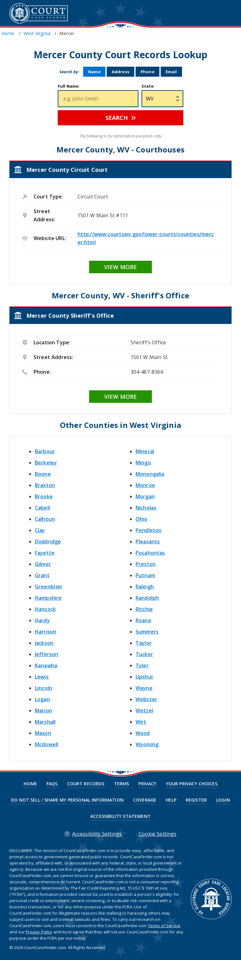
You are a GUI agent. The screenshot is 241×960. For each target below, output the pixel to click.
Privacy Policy (39, 932)
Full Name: (69, 86)
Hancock (45, 609)
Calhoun (45, 519)
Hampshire (48, 597)
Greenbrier (49, 586)
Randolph (147, 597)
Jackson (44, 642)
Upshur (144, 676)
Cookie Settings (157, 833)
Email (171, 71)
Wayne (144, 688)
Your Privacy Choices (191, 784)
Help (171, 800)
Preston (146, 564)
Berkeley (46, 462)
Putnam (145, 575)
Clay (40, 530)
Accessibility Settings (97, 833)
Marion (43, 710)
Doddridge (48, 541)
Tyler (142, 665)
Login (223, 800)
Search (116, 117)
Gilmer (43, 564)
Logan (42, 699)
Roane (143, 620)
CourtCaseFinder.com (38, 13)
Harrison (45, 631)
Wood (143, 733)
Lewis (42, 676)
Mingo (143, 462)
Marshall (45, 721)
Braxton (45, 485)
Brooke (44, 496)
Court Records (85, 784)
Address (120, 71)
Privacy (147, 784)
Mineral (145, 451)
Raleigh (145, 586)
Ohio (141, 519)
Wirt (141, 721)
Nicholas (146, 507)
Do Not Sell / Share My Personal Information (67, 800)
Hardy (42, 620)
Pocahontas (150, 552)
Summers (147, 631)
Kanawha (46, 665)
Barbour (45, 451)
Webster (146, 699)
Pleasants (148, 541)
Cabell (42, 507)
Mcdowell (46, 744)
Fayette (45, 552)
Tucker (144, 654)
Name (94, 71)
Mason (43, 733)
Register (196, 800)
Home (30, 784)
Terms (121, 784)
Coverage (144, 800)
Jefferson (46, 654)
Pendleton (149, 530)
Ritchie (144, 609)
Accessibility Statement (120, 816)
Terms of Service (164, 925)
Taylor (144, 642)
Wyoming (147, 744)
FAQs (52, 784)
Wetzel (144, 710)
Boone (43, 473)
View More (120, 267)
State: (148, 86)
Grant (42, 575)
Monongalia (150, 473)
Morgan (145, 496)
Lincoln (43, 688)
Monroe (145, 485)
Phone (147, 71)
